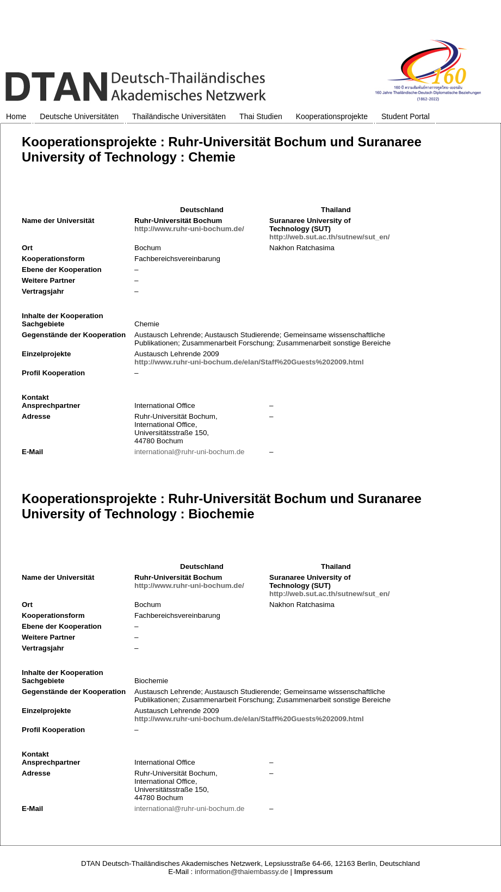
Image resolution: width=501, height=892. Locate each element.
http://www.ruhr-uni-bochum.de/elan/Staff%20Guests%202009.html (249, 362)
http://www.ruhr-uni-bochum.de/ (189, 229)
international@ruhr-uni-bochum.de (189, 452)
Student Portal (405, 116)
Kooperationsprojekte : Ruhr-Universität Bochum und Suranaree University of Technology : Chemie (222, 149)
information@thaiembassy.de (241, 872)
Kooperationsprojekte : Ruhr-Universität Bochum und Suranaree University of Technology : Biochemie (222, 506)
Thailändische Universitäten (179, 116)
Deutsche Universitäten (79, 116)
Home (16, 116)
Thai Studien (260, 116)
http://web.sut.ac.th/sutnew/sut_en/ (329, 237)
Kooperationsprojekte (332, 116)
